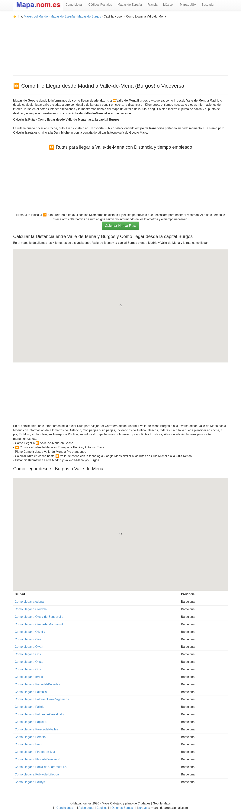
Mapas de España (129, 4)
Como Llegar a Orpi (28, 669)
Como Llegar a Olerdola (31, 609)
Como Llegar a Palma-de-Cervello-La (40, 714)
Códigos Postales (100, 4)
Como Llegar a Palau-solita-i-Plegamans (42, 699)
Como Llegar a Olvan (29, 646)
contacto (143, 807)
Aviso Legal (86, 807)
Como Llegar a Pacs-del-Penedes (37, 684)
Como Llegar (74, 4)
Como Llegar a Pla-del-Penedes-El (38, 759)
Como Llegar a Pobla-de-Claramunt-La (41, 766)
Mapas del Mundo (36, 16)
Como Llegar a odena (29, 601)
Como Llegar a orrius (29, 676)
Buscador (208, 4)
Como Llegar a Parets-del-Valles (36, 729)
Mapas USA (188, 4)
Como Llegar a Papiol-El (31, 721)
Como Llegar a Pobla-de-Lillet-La (37, 774)
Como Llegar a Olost (28, 639)
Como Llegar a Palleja (29, 706)
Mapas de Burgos (89, 16)
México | (168, 4)
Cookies (102, 807)
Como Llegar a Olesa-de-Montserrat (39, 624)
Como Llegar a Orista (29, 661)
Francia (152, 4)
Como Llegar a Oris (28, 654)
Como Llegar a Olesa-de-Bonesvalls (39, 616)
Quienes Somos (122, 807)
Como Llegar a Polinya (30, 782)
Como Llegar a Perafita (30, 737)
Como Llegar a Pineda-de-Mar (35, 751)
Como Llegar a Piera (28, 744)
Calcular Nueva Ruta (120, 226)
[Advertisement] (120, 45)
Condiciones (64, 807)
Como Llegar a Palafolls (31, 691)
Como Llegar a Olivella (30, 631)
